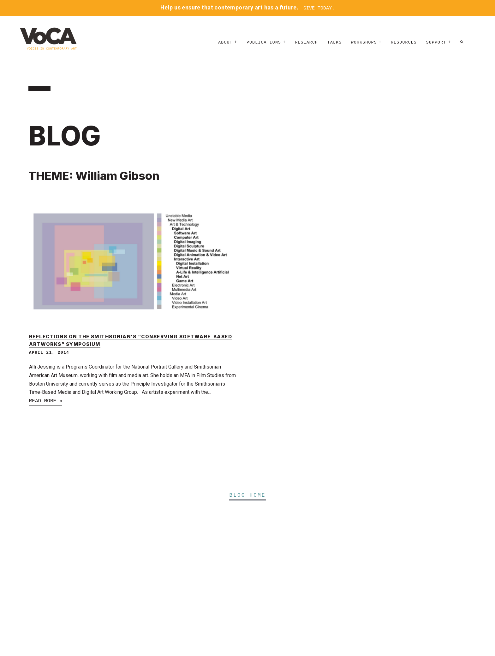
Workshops (364, 42)
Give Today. (319, 8)
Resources (404, 42)
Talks (334, 42)
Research (306, 42)
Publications (264, 42)
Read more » (46, 401)
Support (436, 42)
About (225, 42)
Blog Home (247, 495)
